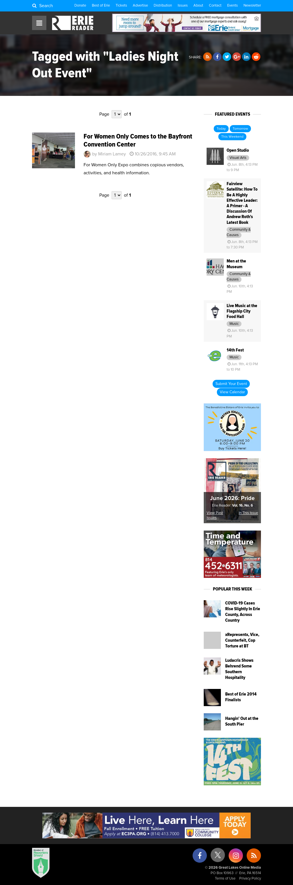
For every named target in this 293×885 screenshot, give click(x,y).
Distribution (163, 5)
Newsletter (252, 5)
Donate (80, 5)
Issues (183, 5)
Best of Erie (101, 5)
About (198, 5)
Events (232, 5)
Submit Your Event (231, 384)
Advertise (140, 5)
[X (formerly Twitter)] (218, 857)
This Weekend (232, 137)
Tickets (121, 5)
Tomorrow (240, 129)
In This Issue (248, 513)
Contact (215, 5)
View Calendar (232, 392)
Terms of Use (225, 878)
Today (221, 129)
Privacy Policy (250, 878)
